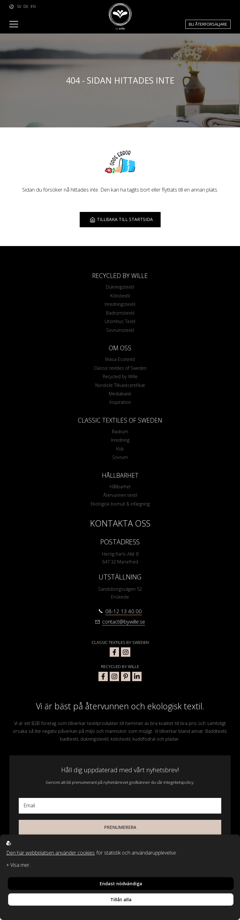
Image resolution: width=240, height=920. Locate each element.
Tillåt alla (121, 899)
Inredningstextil (120, 304)
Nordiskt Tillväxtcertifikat (120, 386)
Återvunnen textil (120, 498)
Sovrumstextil (120, 331)
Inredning (120, 442)
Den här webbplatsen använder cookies (50, 852)
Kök (120, 451)
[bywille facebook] (103, 679)
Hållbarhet (120, 489)
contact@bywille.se (123, 624)
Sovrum (120, 460)
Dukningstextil (120, 287)
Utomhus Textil (120, 322)
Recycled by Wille (120, 378)
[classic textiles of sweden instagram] (125, 655)
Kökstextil (120, 296)
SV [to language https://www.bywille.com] (19, 6)
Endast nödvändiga (121, 884)
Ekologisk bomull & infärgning (120, 507)
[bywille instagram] (114, 679)
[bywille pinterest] (125, 679)
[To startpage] (120, 16)
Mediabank (120, 395)
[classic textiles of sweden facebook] (114, 655)
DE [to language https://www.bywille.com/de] (25, 6)
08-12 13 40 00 (123, 614)
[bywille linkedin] (137, 679)
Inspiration (120, 404)
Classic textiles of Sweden (120, 369)
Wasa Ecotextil (120, 360)
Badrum (120, 433)
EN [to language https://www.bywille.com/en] (33, 6)
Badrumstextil (120, 313)
